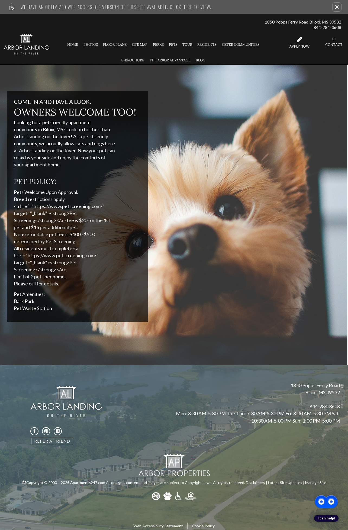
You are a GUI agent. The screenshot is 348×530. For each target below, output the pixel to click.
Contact (334, 42)
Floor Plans (115, 44)
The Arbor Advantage (170, 60)
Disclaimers (255, 482)
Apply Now (299, 42)
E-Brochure (132, 60)
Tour (187, 44)
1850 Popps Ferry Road (315, 385)
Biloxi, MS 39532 (322, 392)
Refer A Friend (52, 441)
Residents (206, 44)
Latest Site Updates (285, 482)
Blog (200, 60)
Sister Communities (240, 44)
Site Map (139, 44)
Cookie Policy (203, 526)
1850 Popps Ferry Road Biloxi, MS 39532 (303, 21)
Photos (90, 44)
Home (72, 44)
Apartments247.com (87, 482)
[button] (337, 7)
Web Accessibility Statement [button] (158, 526)
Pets (173, 44)
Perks (158, 44)
